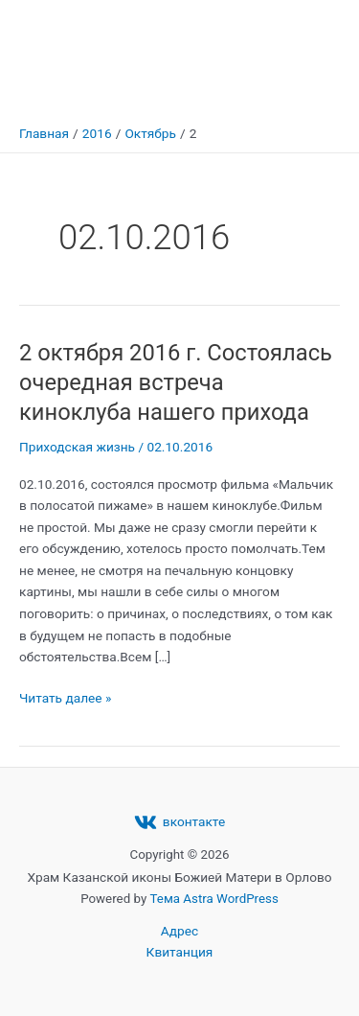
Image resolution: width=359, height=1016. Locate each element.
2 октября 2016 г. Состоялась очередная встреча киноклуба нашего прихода (175, 382)
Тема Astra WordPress (214, 898)
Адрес (179, 930)
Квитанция (179, 951)
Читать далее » (65, 696)
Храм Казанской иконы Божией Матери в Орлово (167, 57)
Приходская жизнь (77, 446)
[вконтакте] (179, 822)
